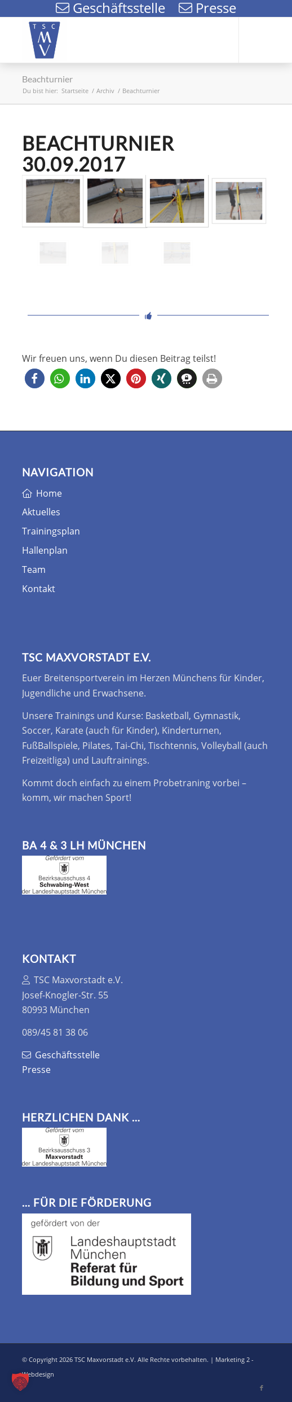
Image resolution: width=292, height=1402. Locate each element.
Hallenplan (45, 550)
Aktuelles (41, 512)
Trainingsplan (51, 531)
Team (34, 569)
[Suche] (182, 40)
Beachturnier (47, 78)
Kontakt (38, 588)
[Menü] (208, 40)
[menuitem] (182, 40)
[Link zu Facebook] (261, 40)
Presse (36, 1069)
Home (42, 493)
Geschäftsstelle (61, 1055)
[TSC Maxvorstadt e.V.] (121, 40)
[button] (35, 378)
